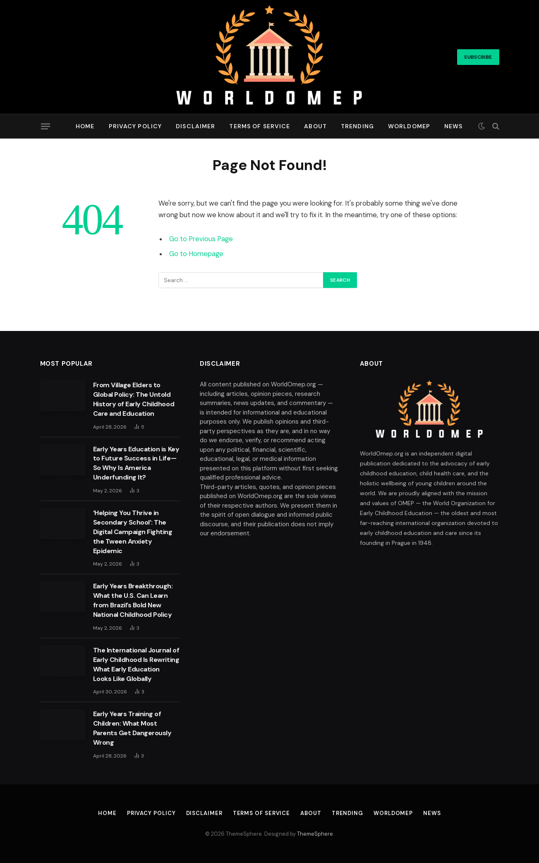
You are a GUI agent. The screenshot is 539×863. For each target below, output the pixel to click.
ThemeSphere (315, 833)
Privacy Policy (135, 126)
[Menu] (45, 126)
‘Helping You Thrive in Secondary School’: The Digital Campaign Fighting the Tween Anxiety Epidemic (132, 531)
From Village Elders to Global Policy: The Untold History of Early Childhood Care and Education (134, 399)
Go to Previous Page (201, 239)
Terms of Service (259, 126)
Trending (357, 126)
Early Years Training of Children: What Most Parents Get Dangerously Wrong (132, 728)
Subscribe (478, 57)
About (315, 126)
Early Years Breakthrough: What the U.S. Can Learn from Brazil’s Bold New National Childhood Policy (133, 600)
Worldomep (409, 126)
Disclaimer (195, 126)
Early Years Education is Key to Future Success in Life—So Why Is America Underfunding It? (136, 463)
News (453, 126)
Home (85, 126)
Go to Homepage (196, 253)
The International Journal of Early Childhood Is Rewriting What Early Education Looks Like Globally (136, 664)
